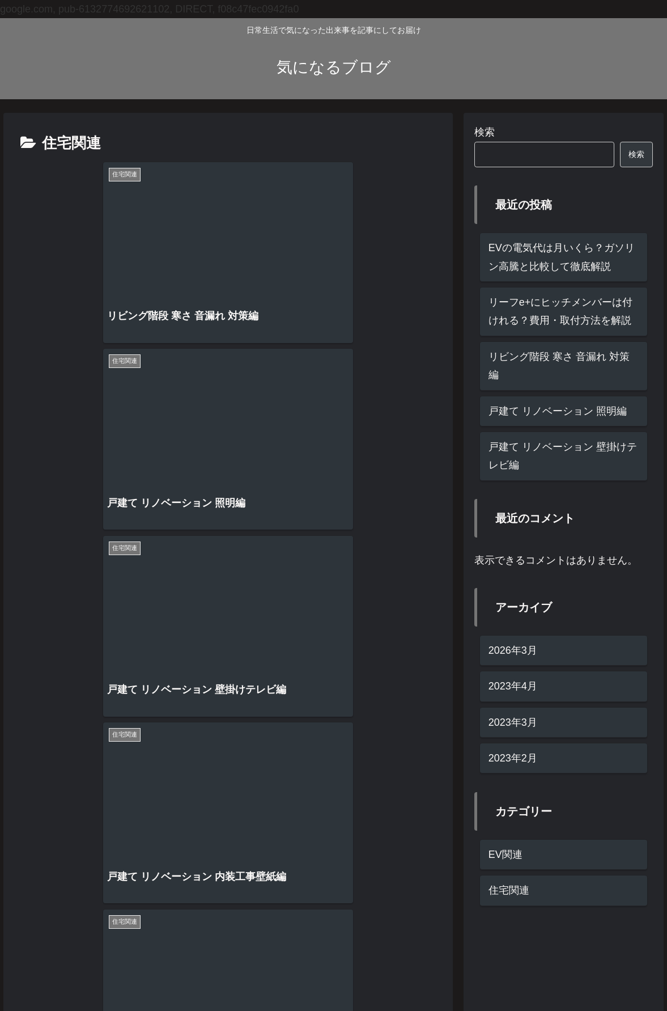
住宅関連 (508, 890)
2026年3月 (512, 650)
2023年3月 (512, 722)
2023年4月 (512, 686)
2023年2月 (512, 758)
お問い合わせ (628, 975)
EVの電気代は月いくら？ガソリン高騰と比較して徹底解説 (561, 257)
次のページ (228, 758)
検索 (484, 132)
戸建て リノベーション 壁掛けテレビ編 (562, 456)
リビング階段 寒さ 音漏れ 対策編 (559, 365)
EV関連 (505, 854)
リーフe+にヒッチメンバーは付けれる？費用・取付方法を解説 (560, 311)
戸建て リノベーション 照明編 (557, 411)
